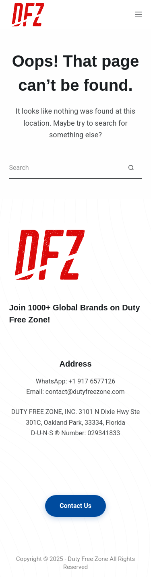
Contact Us (75, 506)
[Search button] (131, 168)
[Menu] (138, 14)
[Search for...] (64, 168)
